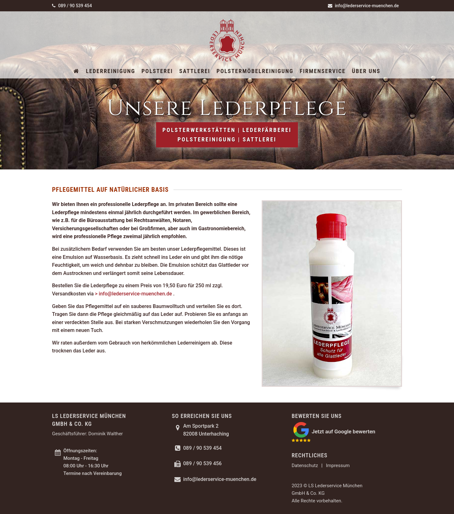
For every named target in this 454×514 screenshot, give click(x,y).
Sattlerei (194, 71)
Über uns (366, 71)
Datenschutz (305, 465)
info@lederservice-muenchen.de (363, 5)
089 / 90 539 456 (202, 463)
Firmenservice (323, 71)
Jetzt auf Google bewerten (343, 431)
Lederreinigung (110, 71)
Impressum (338, 465)
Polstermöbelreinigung (255, 71)
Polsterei (157, 71)
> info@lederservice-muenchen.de (134, 294)
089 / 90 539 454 (72, 5)
